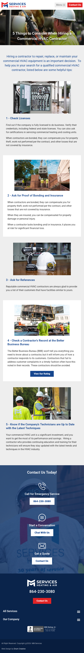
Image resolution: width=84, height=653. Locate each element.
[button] (42, 532)
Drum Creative (19, 649)
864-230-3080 (42, 591)
